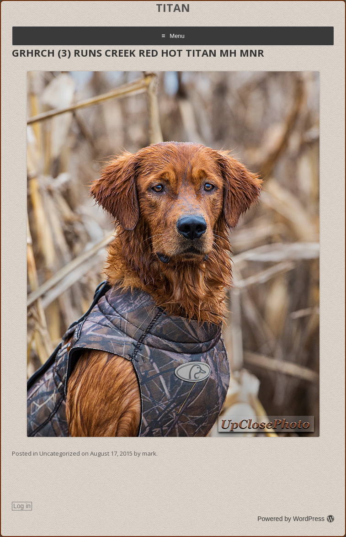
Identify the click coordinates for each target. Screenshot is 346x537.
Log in (22, 506)
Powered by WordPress (295, 518)
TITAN (173, 8)
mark (149, 453)
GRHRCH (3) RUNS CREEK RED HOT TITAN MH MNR (138, 52)
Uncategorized (59, 453)
